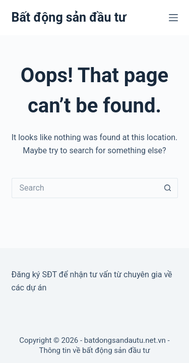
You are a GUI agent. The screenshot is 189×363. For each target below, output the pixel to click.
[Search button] (168, 188)
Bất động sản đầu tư (69, 17)
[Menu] (173, 17)
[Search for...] (85, 188)
